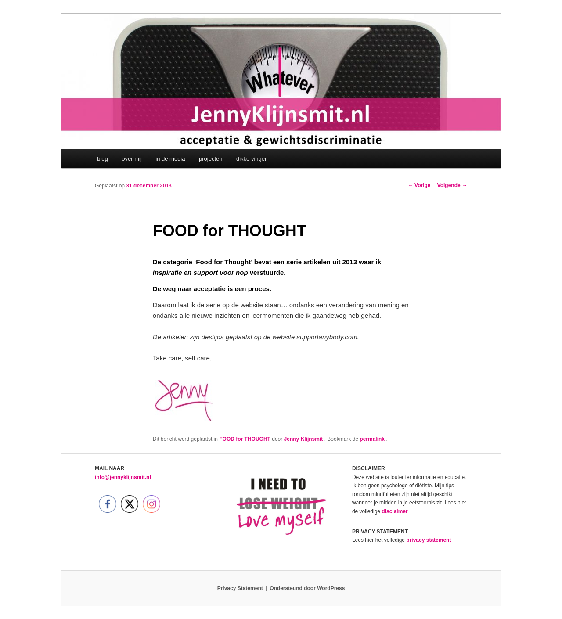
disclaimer (394, 511)
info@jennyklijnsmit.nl (123, 477)
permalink (373, 439)
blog (102, 158)
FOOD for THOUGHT (244, 439)
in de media (170, 158)
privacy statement (428, 540)
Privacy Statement (240, 588)
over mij (132, 158)
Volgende (452, 185)
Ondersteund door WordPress (307, 588)
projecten (210, 158)
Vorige (419, 185)
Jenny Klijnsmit (304, 439)
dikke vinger (251, 158)
